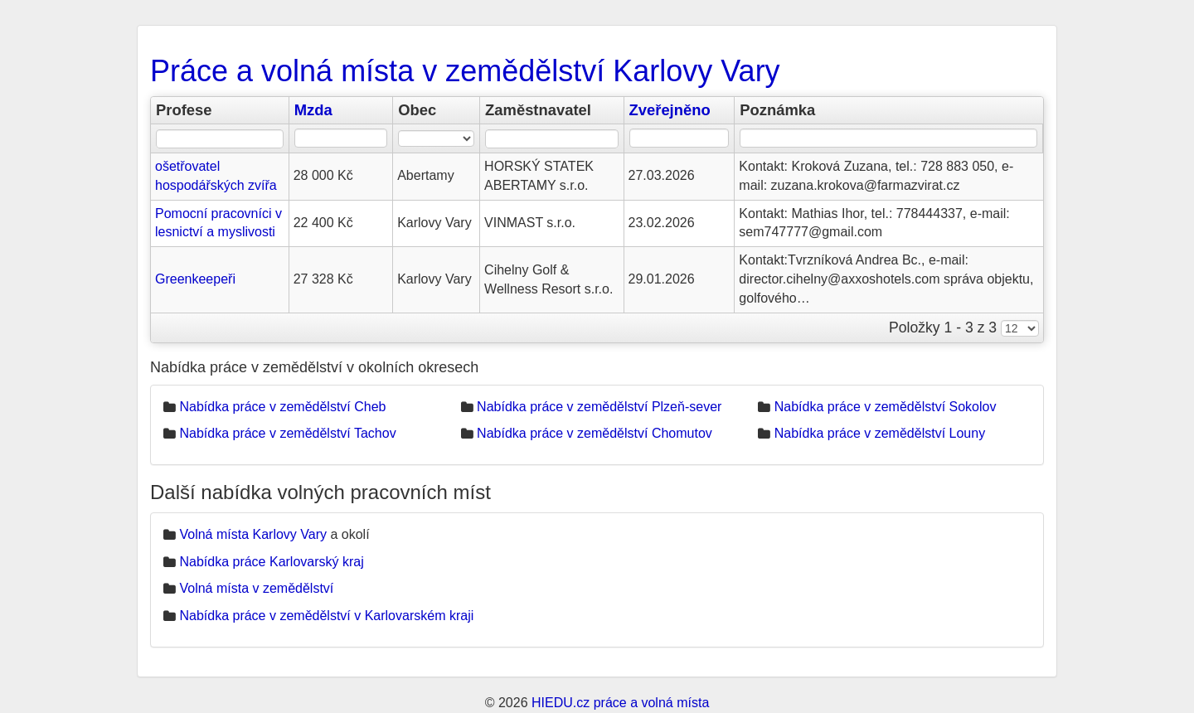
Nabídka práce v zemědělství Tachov (287, 433)
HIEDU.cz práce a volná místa (620, 703)
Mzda (313, 110)
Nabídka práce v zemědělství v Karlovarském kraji (326, 616)
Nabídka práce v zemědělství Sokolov (885, 407)
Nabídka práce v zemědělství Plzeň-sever (599, 407)
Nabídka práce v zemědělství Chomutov (594, 433)
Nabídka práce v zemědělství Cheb (282, 407)
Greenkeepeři (195, 279)
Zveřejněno (670, 110)
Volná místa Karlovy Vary (253, 534)
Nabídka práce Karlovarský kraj (271, 562)
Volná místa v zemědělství (256, 588)
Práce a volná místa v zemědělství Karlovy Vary (465, 71)
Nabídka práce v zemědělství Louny (879, 433)
